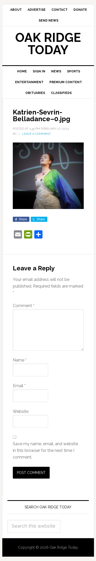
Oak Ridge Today (48, 43)
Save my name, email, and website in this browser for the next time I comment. (45, 450)
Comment (23, 305)
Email (19, 385)
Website (20, 411)
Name (20, 360)
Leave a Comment (36, 134)
